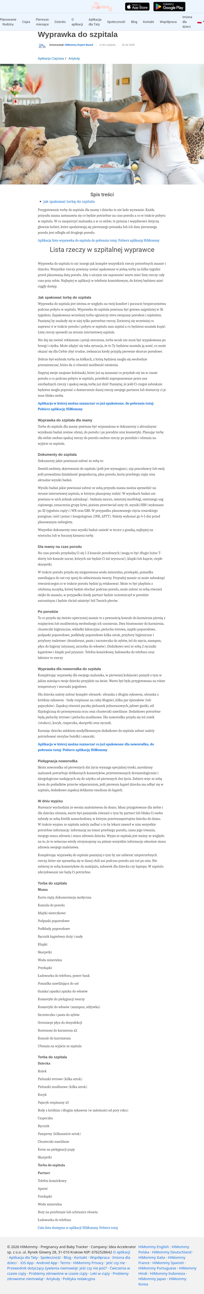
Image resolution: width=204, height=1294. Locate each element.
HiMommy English (153, 1246)
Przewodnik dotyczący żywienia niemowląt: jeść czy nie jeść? (57, 1268)
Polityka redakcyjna (79, 1278)
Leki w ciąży (100, 1273)
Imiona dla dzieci (187, 21)
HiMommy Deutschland (172, 1252)
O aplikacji (77, 22)
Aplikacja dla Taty (95, 22)
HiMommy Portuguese (157, 1268)
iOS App (27, 1262)
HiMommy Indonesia (167, 1273)
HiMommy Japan (152, 1278)
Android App (46, 1262)
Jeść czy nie (115, 1262)
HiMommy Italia (151, 1257)
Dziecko (60, 22)
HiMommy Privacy (88, 1262)
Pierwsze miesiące (42, 22)
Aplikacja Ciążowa (51, 58)
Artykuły (74, 58)
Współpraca (168, 22)
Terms (65, 1262)
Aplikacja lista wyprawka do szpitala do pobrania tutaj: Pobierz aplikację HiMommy (98, 240)
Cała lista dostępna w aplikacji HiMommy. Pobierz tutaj (78, 1228)
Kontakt (148, 22)
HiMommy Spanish (168, 1262)
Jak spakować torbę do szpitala (69, 201)
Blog (134, 22)
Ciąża (26, 22)
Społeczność (116, 22)
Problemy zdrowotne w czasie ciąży (58, 1273)
